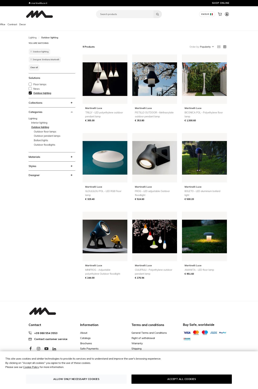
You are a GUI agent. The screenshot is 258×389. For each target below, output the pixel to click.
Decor (74, 24)
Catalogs (85, 338)
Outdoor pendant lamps (47, 135)
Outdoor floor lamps (45, 131)
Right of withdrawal (143, 338)
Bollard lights (41, 140)
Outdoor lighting (42, 93)
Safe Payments (89, 348)
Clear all (34, 67)
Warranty (137, 343)
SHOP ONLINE (220, 2)
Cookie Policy (31, 367)
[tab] (52, 102)
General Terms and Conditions (149, 332)
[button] (206, 47)
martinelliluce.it (38, 3)
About (83, 332)
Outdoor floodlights (44, 144)
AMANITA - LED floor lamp (199, 269)
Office (53, 24)
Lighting (43, 24)
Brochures (86, 343)
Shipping (136, 348)
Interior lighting (39, 122)
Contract (63, 24)
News (36, 88)
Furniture (32, 24)
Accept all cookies (181, 379)
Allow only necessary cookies (76, 379)
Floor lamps (39, 84)
